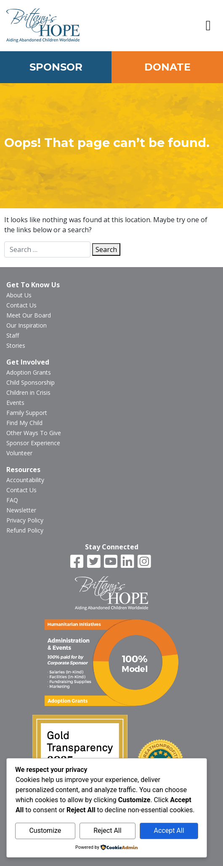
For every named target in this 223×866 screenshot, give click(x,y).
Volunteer (19, 453)
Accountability (25, 480)
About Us (19, 295)
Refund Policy (24, 530)
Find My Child (24, 423)
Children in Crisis (28, 392)
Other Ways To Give (33, 433)
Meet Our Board (28, 315)
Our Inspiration (26, 325)
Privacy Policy (24, 520)
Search (106, 249)
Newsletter (21, 510)
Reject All (107, 831)
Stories (15, 345)
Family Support (26, 413)
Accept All (169, 831)
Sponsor (55, 67)
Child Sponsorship (30, 382)
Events (15, 403)
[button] (208, 25)
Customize (45, 831)
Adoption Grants (28, 372)
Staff (12, 335)
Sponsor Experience (33, 443)
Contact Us (21, 305)
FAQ (12, 500)
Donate (167, 67)
